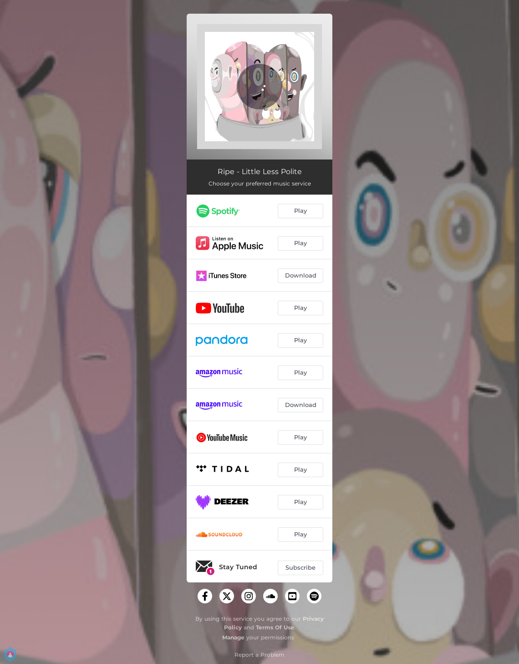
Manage (233, 637)
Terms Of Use (275, 627)
